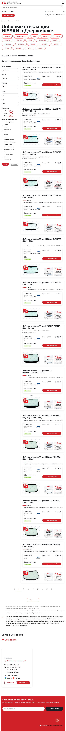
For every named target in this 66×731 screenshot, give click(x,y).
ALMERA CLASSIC (22, 36)
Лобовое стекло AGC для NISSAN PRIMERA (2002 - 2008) (41, 457)
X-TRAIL (41, 48)
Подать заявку (54, 707)
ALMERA (7, 36)
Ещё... (33, 599)
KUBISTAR (46, 36)
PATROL (56, 40)
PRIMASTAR (8, 44)
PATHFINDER (42, 40)
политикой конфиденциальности (55, 724)
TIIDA (30, 48)
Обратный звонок (8, 15)
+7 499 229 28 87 (8, 11)
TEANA (7, 48)
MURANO (7, 40)
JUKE (35, 36)
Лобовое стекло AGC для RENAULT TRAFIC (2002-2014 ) (41, 327)
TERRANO (18, 48)
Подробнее (10, 681)
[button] (10, 639)
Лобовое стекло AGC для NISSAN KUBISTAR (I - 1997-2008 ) (41, 68)
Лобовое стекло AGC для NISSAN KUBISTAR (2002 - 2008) (41, 196)
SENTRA (57, 44)
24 (47, 588)
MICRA (58, 36)
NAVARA (19, 40)
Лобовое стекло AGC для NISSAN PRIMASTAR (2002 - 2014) (37, 371)
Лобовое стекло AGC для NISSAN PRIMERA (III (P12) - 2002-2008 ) (41, 416)
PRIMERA (21, 44)
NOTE (30, 40)
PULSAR (33, 44)
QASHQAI (45, 44)
